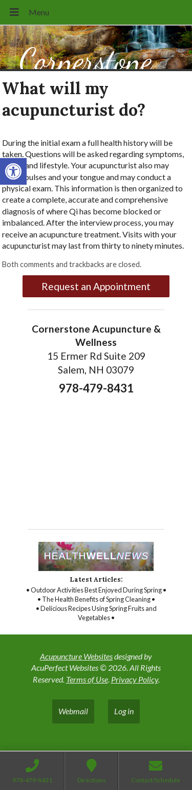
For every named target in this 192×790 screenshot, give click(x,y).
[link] (13, 171)
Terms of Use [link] (87, 679)
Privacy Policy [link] (134, 679)
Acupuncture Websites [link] (76, 656)
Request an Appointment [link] (96, 286)
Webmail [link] (73, 711)
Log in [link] (124, 711)
